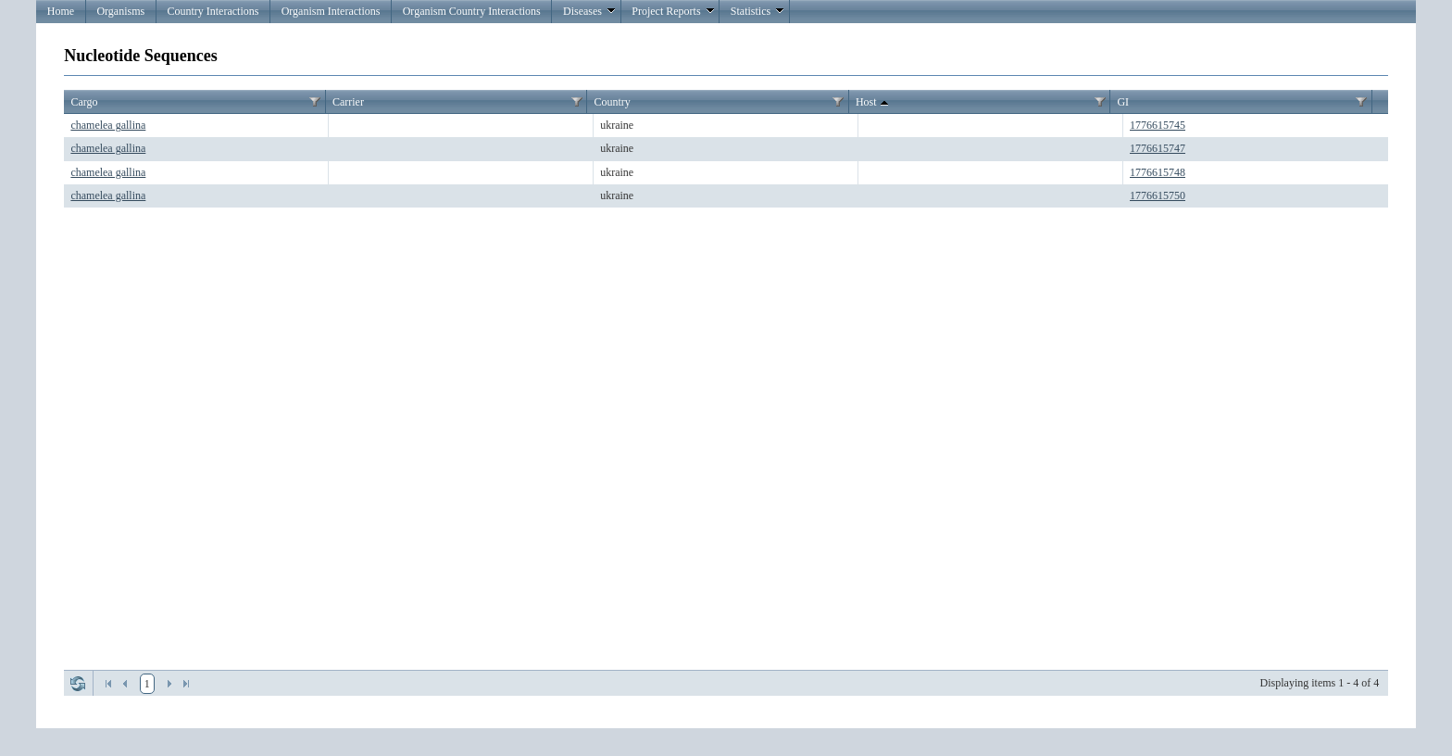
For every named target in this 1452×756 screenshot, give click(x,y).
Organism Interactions (331, 11)
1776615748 (1157, 172)
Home (60, 11)
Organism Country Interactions (472, 11)
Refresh (77, 683)
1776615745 (1157, 125)
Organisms (120, 11)
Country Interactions (212, 11)
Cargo (83, 101)
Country (612, 101)
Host (874, 102)
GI (1123, 101)
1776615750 (1157, 195)
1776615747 (1157, 148)
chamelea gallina (107, 125)
